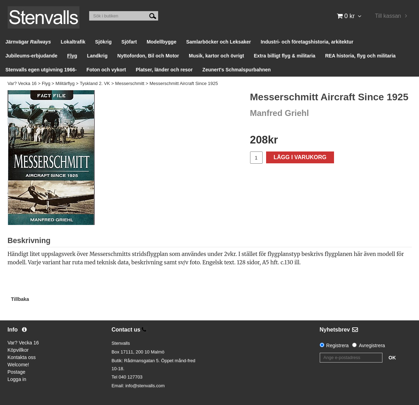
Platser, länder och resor (164, 69)
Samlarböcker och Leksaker (218, 42)
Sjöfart (129, 42)
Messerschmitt (130, 83)
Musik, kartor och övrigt (216, 56)
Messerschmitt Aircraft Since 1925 (183, 83)
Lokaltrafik (73, 42)
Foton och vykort (106, 69)
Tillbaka (20, 299)
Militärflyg (65, 83)
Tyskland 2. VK (95, 83)
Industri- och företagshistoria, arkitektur (307, 42)
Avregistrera (372, 345)
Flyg (72, 56)
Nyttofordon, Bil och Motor (148, 56)
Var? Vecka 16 (22, 83)
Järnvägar (28, 42)
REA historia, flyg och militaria (360, 56)
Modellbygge (162, 42)
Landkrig (97, 56)
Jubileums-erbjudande (31, 56)
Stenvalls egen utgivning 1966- (41, 69)
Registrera (337, 345)
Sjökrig (103, 42)
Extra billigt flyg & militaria (285, 56)
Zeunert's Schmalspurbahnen (236, 69)
